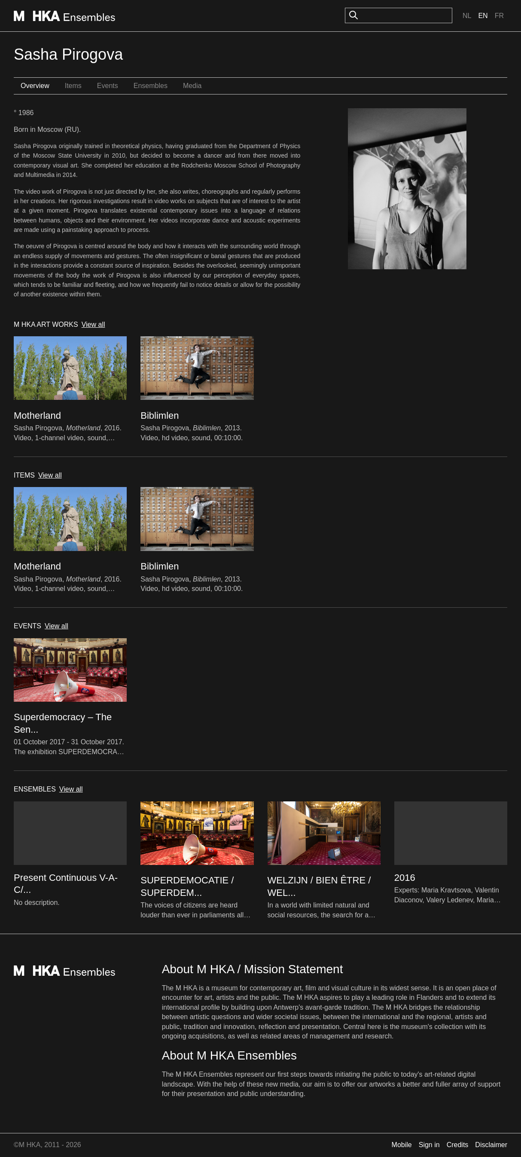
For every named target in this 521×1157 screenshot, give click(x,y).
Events (107, 85)
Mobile (402, 1144)
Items (73, 85)
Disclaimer (491, 1144)
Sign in (429, 1144)
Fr (499, 15)
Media (192, 85)
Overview (35, 85)
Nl (467, 15)
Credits (458, 1144)
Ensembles (151, 85)
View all (93, 324)
